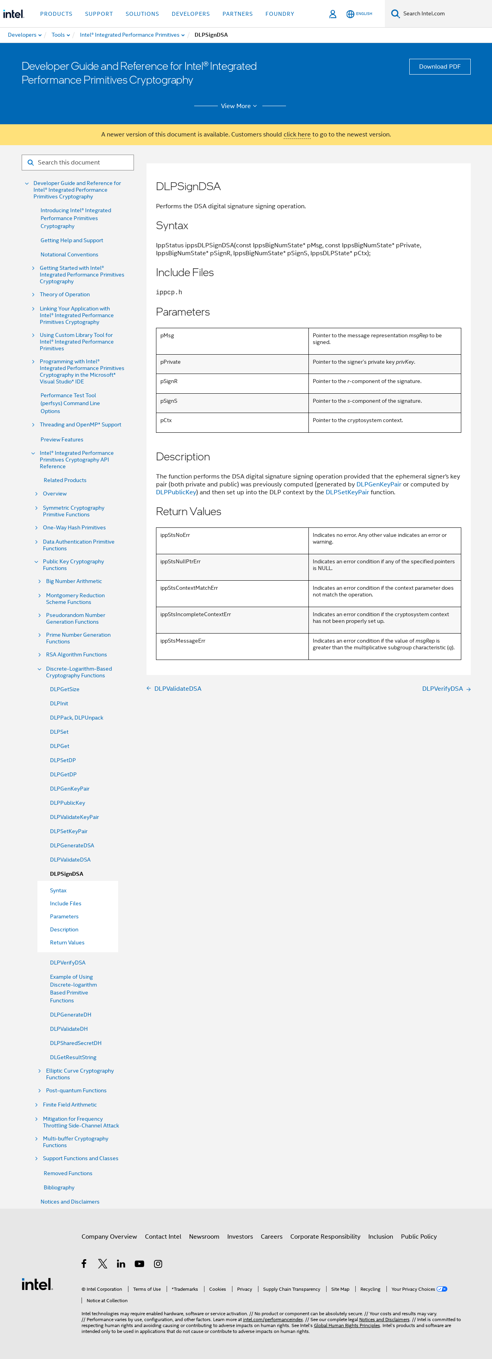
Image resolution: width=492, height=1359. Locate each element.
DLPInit (59, 703)
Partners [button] (238, 13)
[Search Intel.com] (446, 14)
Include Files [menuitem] (66, 903)
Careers (271, 1237)
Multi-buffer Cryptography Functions (75, 1142)
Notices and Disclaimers (70, 1201)
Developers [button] (191, 13)
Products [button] (56, 13)
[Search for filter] (78, 162)
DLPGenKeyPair (69, 788)
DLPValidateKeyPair (74, 817)
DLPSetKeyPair (68, 831)
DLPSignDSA (66, 874)
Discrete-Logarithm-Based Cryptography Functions (79, 672)
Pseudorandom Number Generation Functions (75, 618)
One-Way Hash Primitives (74, 527)
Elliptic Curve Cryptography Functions (80, 1074)
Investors (240, 1237)
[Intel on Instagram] (158, 1265)
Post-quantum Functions (76, 1090)
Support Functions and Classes (81, 1158)
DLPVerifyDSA (67, 962)
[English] (359, 14)
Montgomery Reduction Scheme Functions (75, 599)
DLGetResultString (73, 1057)
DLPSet (59, 731)
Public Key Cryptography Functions (73, 565)
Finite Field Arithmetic (70, 1104)
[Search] (395, 14)
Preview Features (62, 439)
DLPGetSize (65, 689)
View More (240, 106)
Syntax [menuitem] (58, 890)
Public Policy (419, 1237)
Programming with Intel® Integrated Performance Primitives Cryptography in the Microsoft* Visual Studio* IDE (82, 371)
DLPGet (59, 746)
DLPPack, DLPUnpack (76, 717)
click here (297, 134)
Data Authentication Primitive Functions (79, 545)
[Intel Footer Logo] (37, 1284)
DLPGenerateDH (70, 1014)
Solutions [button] (142, 13)
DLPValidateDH (69, 1028)
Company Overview (109, 1237)
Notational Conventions (69, 254)
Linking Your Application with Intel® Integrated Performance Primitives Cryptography (77, 315)
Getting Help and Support (72, 240)
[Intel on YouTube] (140, 1265)
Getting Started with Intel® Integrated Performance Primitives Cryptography (82, 275)
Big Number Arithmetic (74, 581)
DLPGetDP (63, 774)
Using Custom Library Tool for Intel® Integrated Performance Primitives (77, 342)
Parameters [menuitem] (64, 916)
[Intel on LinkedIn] (121, 1265)
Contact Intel (163, 1237)
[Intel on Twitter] (103, 1265)
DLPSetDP (63, 760)
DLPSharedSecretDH (76, 1043)
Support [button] (99, 13)
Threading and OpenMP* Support (80, 424)
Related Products (65, 480)
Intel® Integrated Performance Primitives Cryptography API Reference (77, 460)
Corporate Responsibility (325, 1237)
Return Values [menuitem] (67, 942)
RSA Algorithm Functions (76, 654)
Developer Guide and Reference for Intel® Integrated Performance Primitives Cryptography (77, 190)
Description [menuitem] (64, 929)
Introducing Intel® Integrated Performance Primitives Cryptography (76, 218)
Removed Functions (68, 1173)
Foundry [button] (280, 13)
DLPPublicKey (67, 802)
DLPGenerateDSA (72, 845)
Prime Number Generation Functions (78, 638)
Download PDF (440, 67)
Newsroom (204, 1237)
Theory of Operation (65, 294)
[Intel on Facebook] (84, 1265)
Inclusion (380, 1237)
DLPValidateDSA (70, 859)
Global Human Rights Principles (347, 1325)
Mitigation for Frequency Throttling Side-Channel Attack (81, 1122)
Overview (55, 493)
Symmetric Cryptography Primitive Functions (73, 511)
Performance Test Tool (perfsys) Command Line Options (70, 403)
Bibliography (59, 1187)
